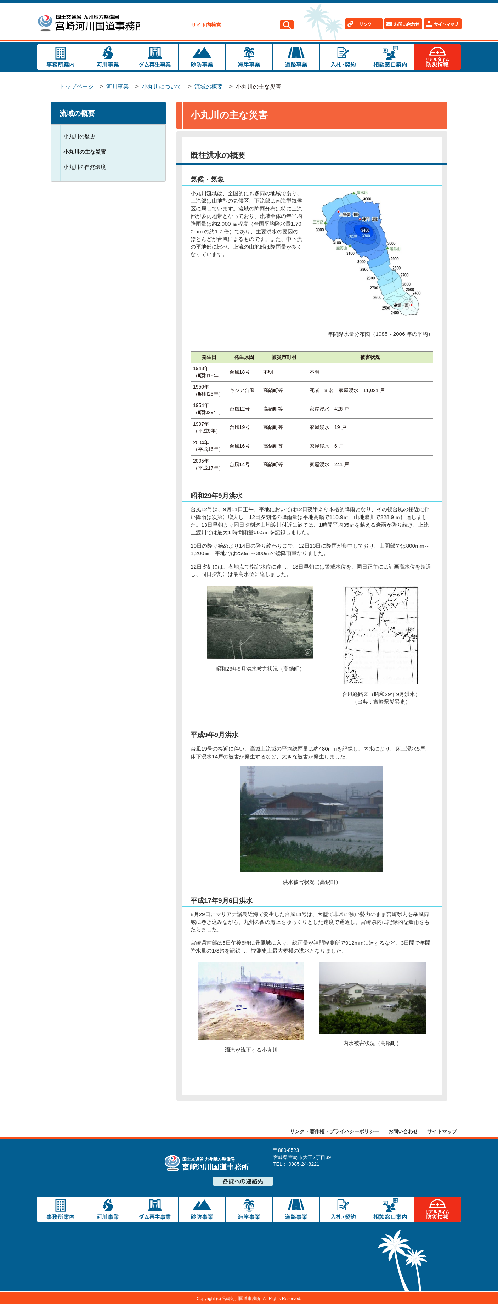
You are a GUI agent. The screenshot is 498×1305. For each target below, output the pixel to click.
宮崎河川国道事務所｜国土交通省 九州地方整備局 (91, 23)
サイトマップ (442, 1132)
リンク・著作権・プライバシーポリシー (334, 1132)
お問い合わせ (403, 1132)
